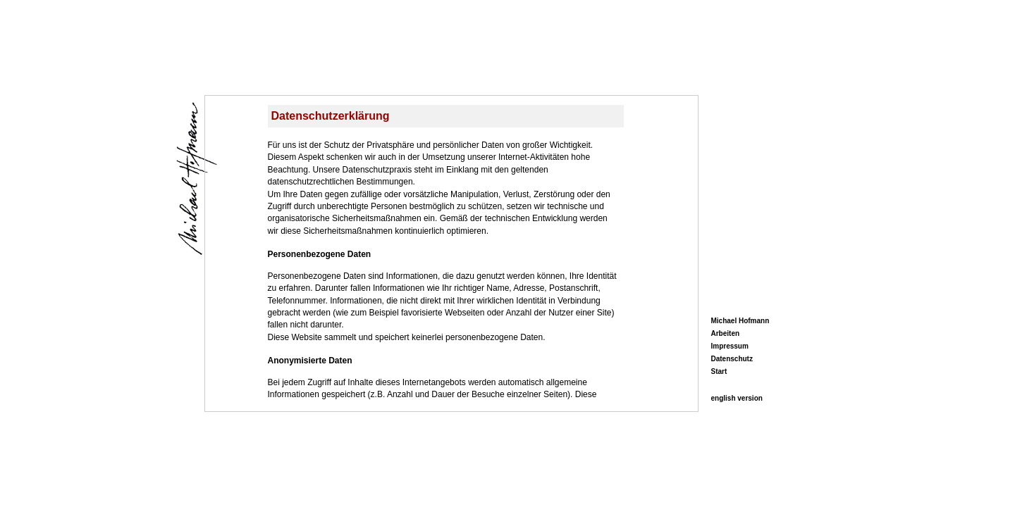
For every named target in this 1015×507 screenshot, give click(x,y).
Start (719, 371)
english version (737, 398)
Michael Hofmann (740, 321)
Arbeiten (725, 333)
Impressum (730, 346)
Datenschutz (732, 359)
